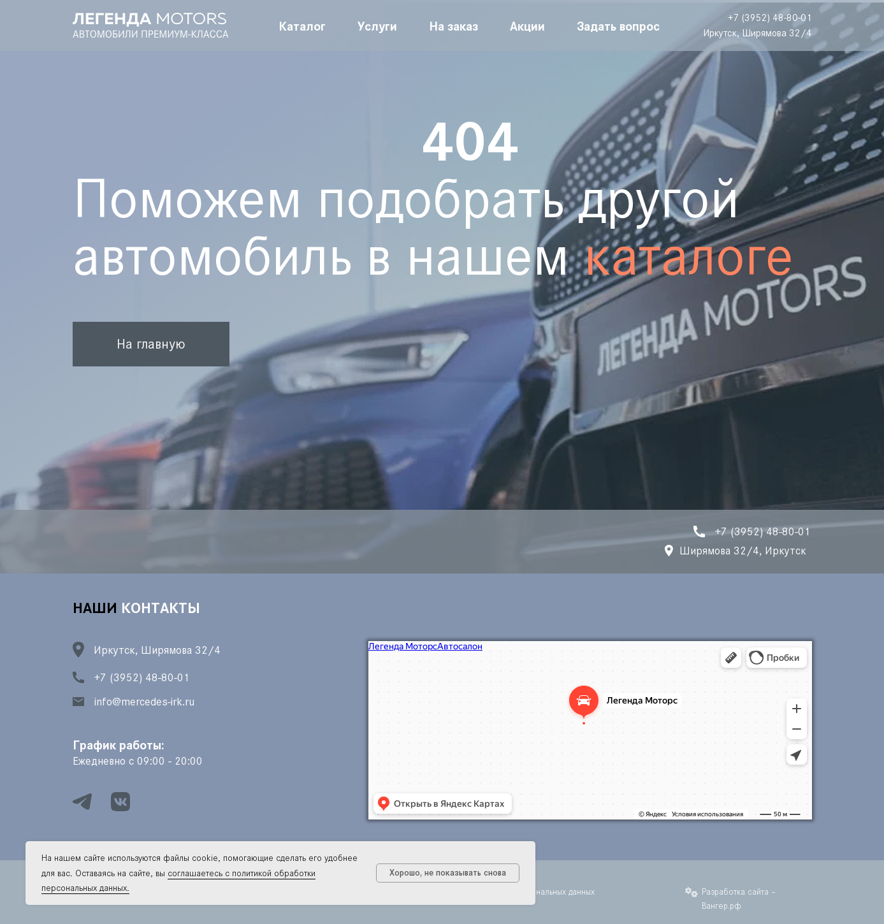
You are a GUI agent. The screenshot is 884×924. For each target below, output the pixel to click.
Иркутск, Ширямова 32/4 (757, 33)
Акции (527, 25)
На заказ (453, 25)
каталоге (688, 255)
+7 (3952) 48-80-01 (770, 17)
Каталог (302, 25)
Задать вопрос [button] (618, 25)
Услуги (377, 25)
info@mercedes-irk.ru (144, 702)
